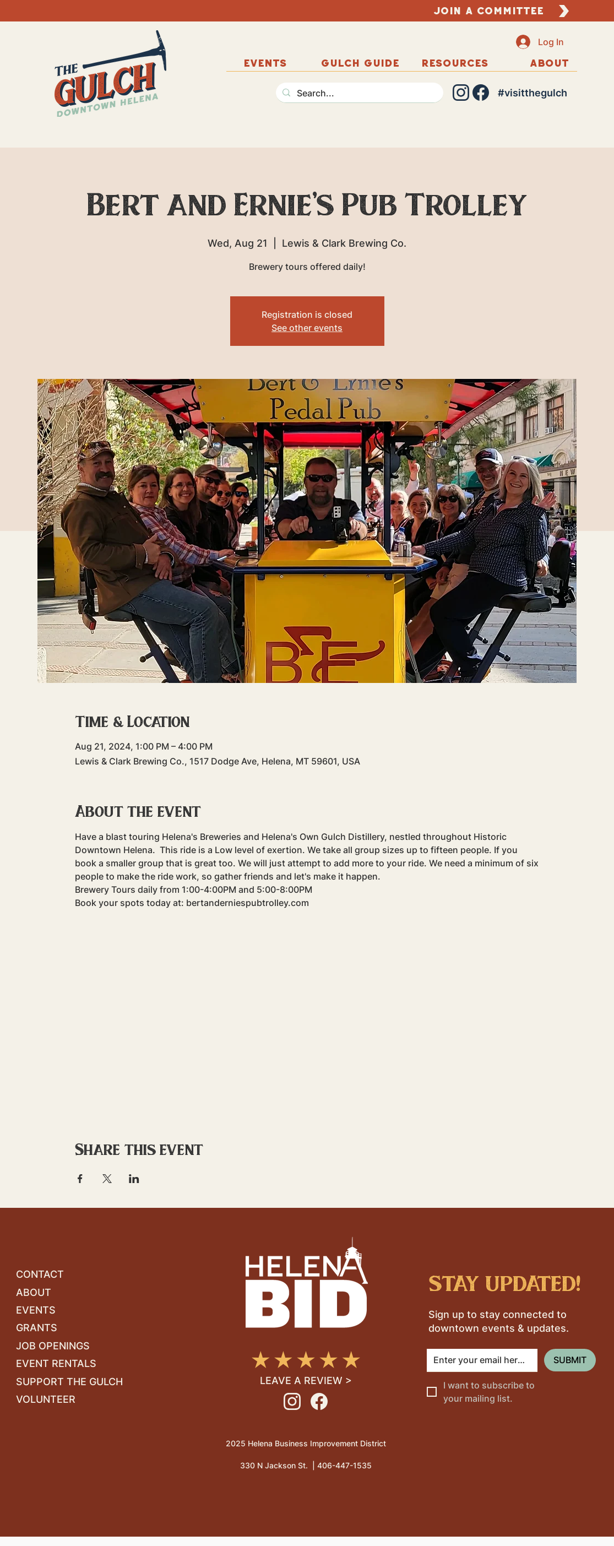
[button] (549, 63)
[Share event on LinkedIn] (134, 1178)
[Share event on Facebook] (80, 1178)
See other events (307, 327)
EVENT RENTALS (56, 1363)
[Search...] (358, 93)
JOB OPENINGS (53, 1346)
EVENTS (36, 1310)
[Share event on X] (107, 1178)
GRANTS (36, 1327)
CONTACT (40, 1274)
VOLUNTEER (45, 1399)
